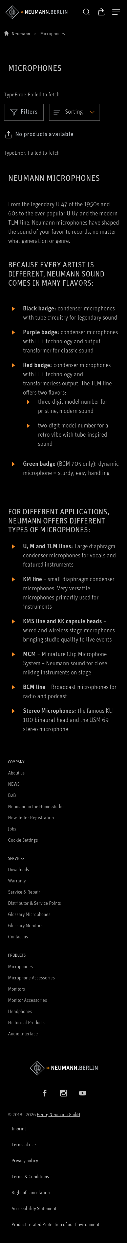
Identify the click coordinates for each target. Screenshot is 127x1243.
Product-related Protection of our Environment (55, 1224)
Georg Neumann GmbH (58, 1114)
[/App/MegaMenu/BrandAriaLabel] (36, 12)
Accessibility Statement (34, 1208)
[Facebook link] (44, 1093)
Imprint (19, 1128)
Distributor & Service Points (34, 903)
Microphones (20, 966)
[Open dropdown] (74, 112)
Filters (24, 112)
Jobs (12, 828)
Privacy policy (25, 1160)
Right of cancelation (31, 1192)
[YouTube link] (82, 1093)
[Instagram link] (63, 1093)
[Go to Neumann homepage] (63, 1068)
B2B (12, 795)
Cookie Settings (23, 840)
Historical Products (26, 1022)
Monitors (16, 989)
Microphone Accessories (31, 977)
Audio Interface (23, 1033)
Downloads (18, 869)
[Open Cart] (101, 11)
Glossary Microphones (29, 914)
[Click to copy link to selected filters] (39, 134)
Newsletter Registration (31, 817)
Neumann (21, 33)
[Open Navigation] (116, 12)
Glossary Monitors (25, 925)
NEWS (14, 784)
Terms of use (24, 1144)
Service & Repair (24, 892)
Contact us (18, 936)
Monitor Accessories (27, 1000)
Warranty (17, 880)
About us (16, 773)
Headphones (20, 1011)
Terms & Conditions (30, 1176)
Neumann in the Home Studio (36, 806)
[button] (86, 12)
